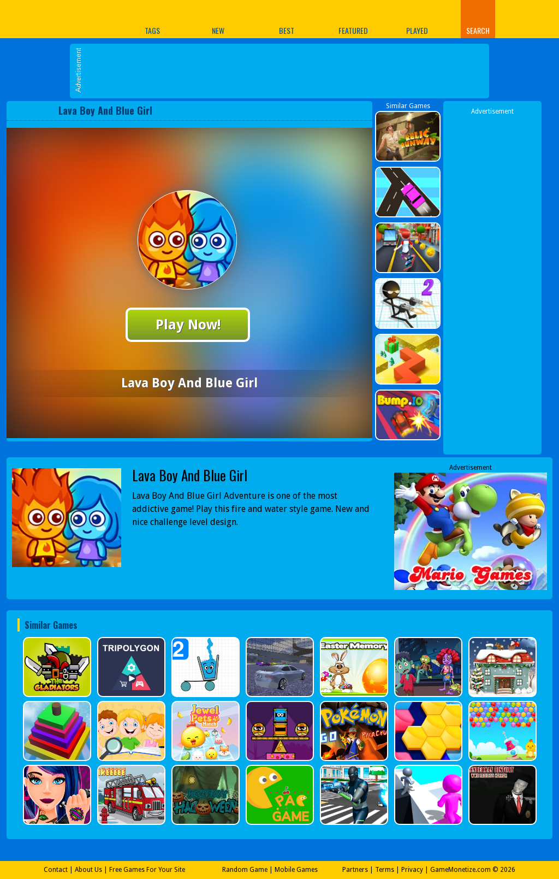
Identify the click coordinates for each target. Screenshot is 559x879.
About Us (88, 870)
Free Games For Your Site (147, 870)
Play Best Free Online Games (49, 19)
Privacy (412, 870)
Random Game (244, 870)
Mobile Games (296, 870)
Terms (384, 870)
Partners (355, 870)
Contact (56, 870)
